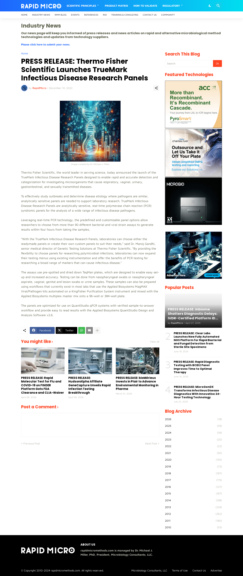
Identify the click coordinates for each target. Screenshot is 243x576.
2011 (193, 521)
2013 (193, 507)
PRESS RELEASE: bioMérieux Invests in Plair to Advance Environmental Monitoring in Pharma (137, 383)
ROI (105, 14)
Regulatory (171, 5)
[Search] (218, 5)
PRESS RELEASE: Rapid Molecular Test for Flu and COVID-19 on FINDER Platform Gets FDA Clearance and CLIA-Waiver (42, 385)
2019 (193, 466)
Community (168, 14)
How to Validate (145, 5)
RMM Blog (60, 14)
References (91, 14)
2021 (193, 453)
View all (154, 341)
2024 (193, 433)
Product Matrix (116, 5)
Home (24, 14)
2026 (193, 419)
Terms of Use (180, 570)
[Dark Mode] (210, 5)
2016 (193, 487)
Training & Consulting (124, 14)
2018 (193, 473)
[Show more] (97, 330)
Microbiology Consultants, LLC (149, 570)
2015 (193, 493)
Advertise (216, 570)
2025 (193, 426)
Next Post (151, 443)
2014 (193, 500)
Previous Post (31, 443)
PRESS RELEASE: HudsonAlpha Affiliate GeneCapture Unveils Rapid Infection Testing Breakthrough (89, 385)
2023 (193, 439)
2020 (193, 460)
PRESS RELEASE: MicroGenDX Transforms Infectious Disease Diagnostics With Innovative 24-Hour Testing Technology (197, 392)
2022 (193, 446)
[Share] (156, 88)
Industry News (41, 14)
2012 (193, 514)
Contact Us (150, 14)
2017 (193, 480)
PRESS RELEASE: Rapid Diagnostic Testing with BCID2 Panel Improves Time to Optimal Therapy (197, 367)
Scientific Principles (81, 5)
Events (75, 14)
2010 (193, 527)
